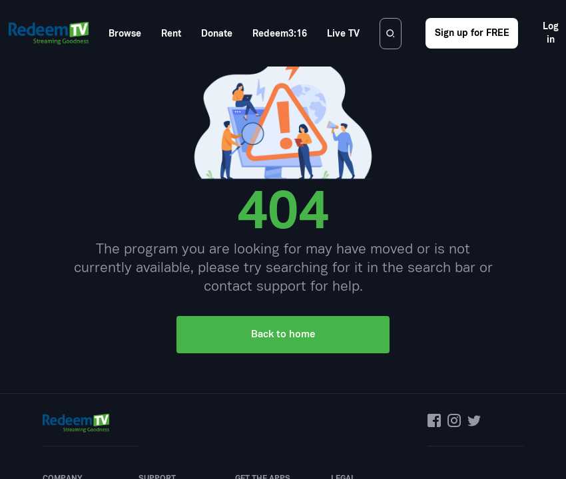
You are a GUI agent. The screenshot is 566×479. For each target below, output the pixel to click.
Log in (551, 33)
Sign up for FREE (472, 33)
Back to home (283, 182)
